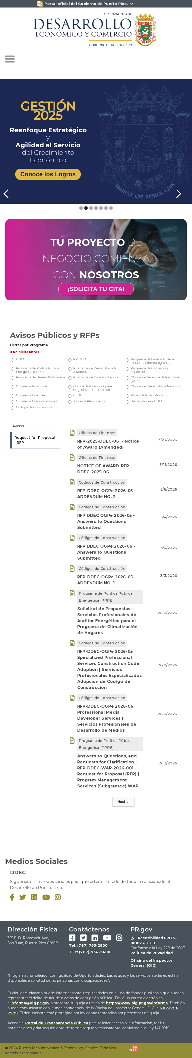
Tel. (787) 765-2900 (88, 945)
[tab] (35, 426)
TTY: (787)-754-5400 (89, 952)
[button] (10, 59)
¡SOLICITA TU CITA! (95, 289)
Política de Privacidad (151, 953)
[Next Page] (123, 802)
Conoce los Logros (48, 174)
